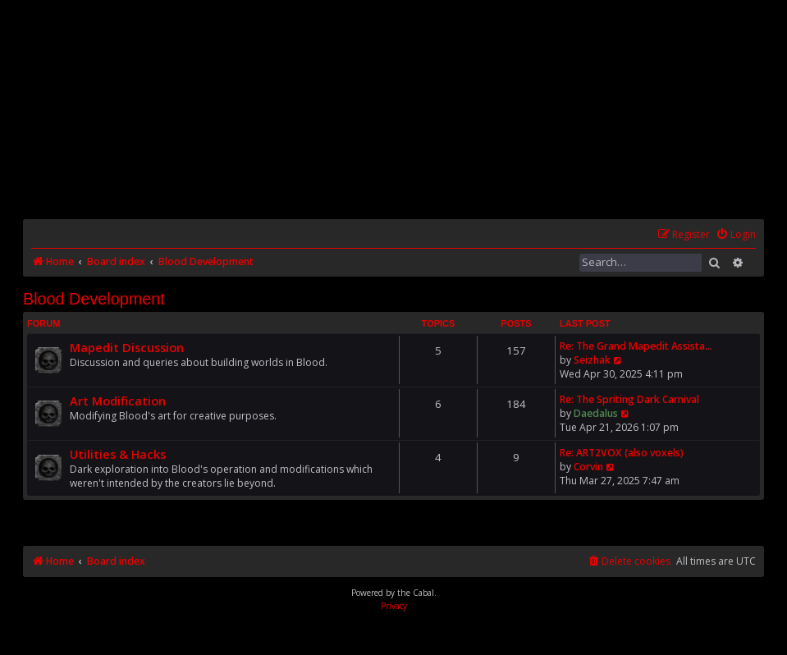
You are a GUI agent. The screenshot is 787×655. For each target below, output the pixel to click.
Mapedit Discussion (127, 347)
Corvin (588, 467)
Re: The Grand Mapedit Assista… (636, 346)
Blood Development (94, 299)
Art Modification (118, 400)
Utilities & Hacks (118, 454)
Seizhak (592, 360)
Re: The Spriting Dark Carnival (629, 399)
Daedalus (596, 413)
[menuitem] (736, 235)
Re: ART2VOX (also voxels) (622, 453)
